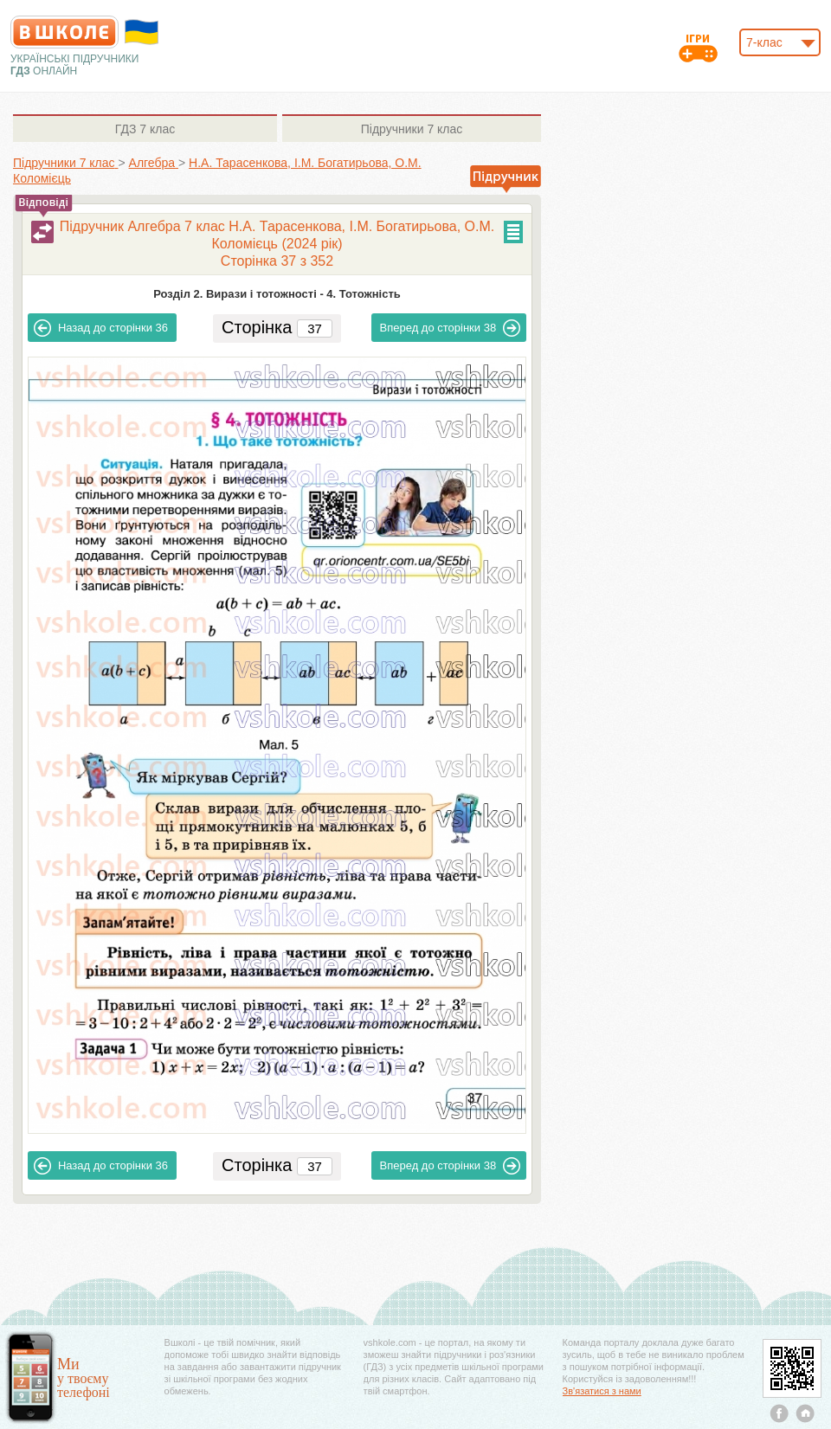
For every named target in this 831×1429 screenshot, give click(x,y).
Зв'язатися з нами (602, 1391)
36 (101, 328)
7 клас (145, 129)
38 (450, 328)
